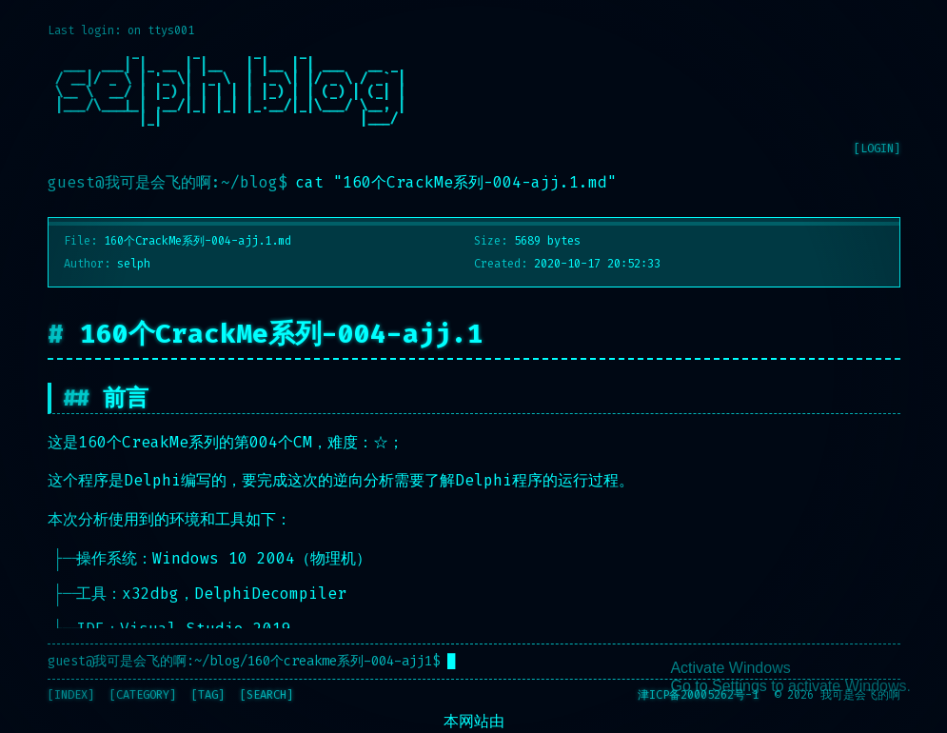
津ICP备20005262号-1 (698, 695)
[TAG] (208, 695)
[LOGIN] (877, 148)
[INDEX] (71, 695)
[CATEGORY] (142, 695)
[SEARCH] (266, 695)
